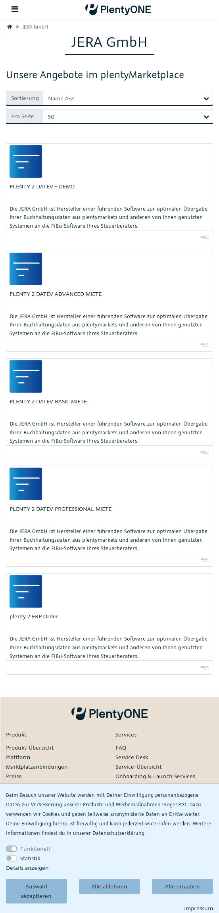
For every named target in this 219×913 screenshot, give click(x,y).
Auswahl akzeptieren (36, 891)
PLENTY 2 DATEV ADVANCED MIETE (56, 293)
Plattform (18, 757)
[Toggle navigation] (15, 9)
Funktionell (35, 848)
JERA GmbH (31, 26)
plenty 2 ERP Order (34, 616)
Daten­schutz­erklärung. (119, 832)
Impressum (198, 908)
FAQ (120, 747)
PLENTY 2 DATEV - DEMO (42, 186)
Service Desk (131, 757)
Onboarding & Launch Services (155, 776)
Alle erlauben (182, 886)
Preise (14, 776)
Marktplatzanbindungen (37, 766)
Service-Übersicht (138, 766)
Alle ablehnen (109, 886)
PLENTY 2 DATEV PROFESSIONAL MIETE (60, 508)
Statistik (30, 858)
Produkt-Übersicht (30, 747)
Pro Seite (22, 116)
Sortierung (25, 98)
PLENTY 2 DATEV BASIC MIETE (48, 401)
